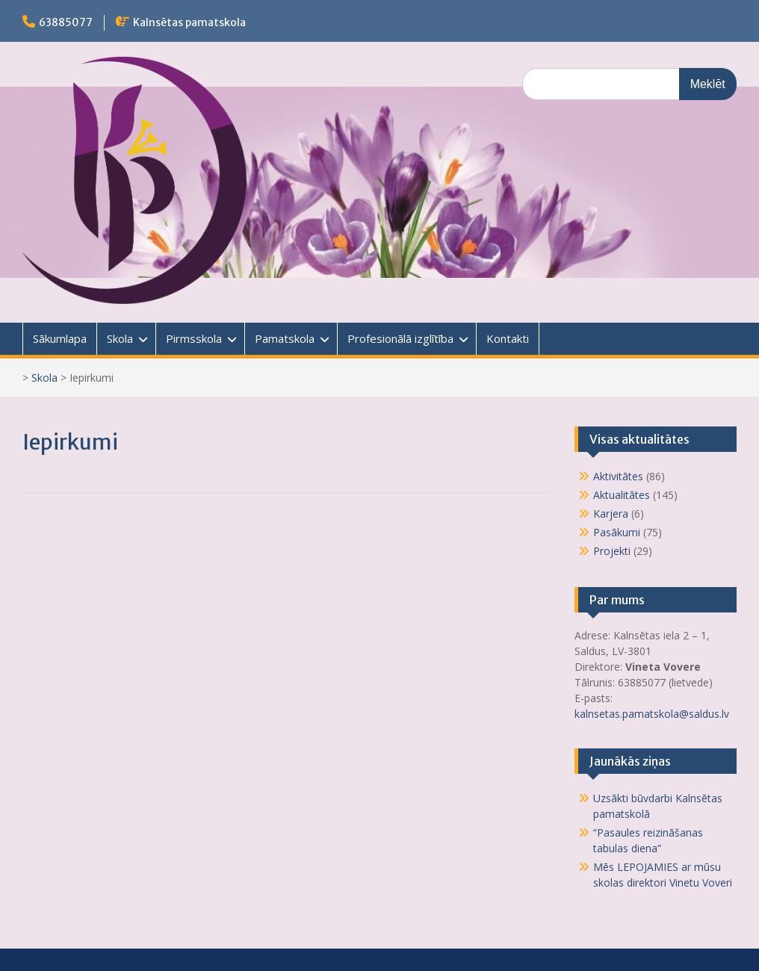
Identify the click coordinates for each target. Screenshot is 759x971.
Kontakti (507, 338)
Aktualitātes (621, 495)
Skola (120, 338)
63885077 (66, 22)
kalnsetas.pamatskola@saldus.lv (653, 714)
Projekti (612, 551)
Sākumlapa (60, 338)
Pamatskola (285, 338)
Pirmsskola (194, 338)
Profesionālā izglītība (400, 338)
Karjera (610, 513)
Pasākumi (616, 532)
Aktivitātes (618, 476)
